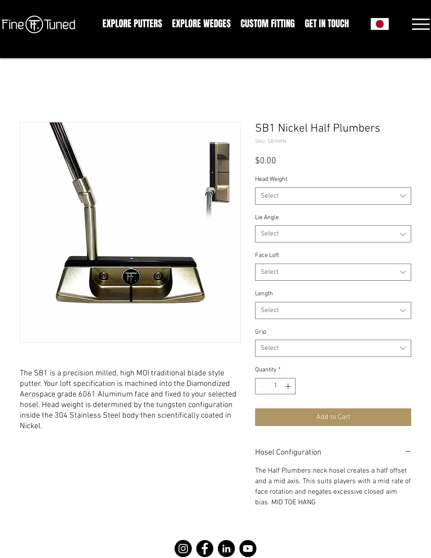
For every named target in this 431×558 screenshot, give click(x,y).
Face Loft (267, 255)
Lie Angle (267, 217)
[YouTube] (247, 548)
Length (264, 293)
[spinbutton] (275, 386)
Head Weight (271, 179)
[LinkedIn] (226, 548)
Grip (260, 332)
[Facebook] (204, 548)
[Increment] (288, 386)
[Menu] (420, 24)
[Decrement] (261, 386)
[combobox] (333, 196)
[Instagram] (183, 548)
